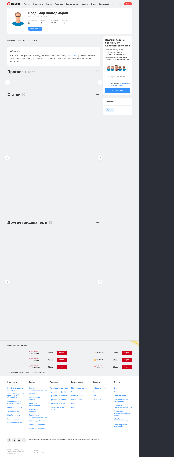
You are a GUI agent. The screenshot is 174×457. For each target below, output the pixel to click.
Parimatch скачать (15, 423)
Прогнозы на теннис (58, 399)
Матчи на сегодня (78, 388)
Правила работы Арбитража (120, 426)
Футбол (109, 110)
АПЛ (73, 407)
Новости (84, 4)
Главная (27, 4)
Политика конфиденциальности (123, 406)
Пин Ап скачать (13, 415)
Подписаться (35, 29)
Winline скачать (13, 419)
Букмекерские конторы (17, 345)
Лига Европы (76, 399)
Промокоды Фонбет (37, 428)
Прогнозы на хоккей (58, 396)
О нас (116, 388)
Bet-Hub (73, 55)
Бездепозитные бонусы (35, 399)
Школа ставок (98, 392)
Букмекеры (38, 4)
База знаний (104, 4)
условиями (124, 83)
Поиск (120, 4)
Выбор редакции (99, 388)
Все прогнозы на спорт (57, 408)
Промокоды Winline (37, 425)
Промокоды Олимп (37, 421)
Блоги (93, 4)
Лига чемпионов (78, 396)
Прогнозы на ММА (57, 403)
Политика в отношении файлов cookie (122, 413)
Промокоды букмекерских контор (38, 416)
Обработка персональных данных (123, 420)
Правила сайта (120, 396)
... (113, 3)
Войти (128, 4)
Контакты (118, 392)
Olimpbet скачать (14, 407)
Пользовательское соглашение (121, 400)
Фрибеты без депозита (34, 410)
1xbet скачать (13, 411)
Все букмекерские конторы (15, 389)
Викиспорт (97, 399)
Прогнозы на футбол (58, 392)
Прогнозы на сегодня (59, 388)
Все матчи (75, 392)
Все (97, 72)
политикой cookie (115, 85)
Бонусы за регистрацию (34, 404)
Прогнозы (59, 4)
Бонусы (49, 4)
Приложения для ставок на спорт (14, 402)
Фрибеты (32, 394)
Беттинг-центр (72, 4)
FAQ (94, 396)
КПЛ (73, 403)
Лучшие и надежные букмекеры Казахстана (15, 396)
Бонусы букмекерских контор (38, 389)
